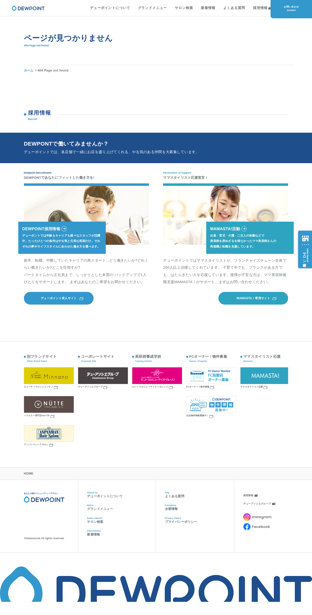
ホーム (29, 73)
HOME (29, 480)
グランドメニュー (144, 9)
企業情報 (199, 515)
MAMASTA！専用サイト (253, 305)
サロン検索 (176, 9)
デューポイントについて (102, 9)
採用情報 (252, 9)
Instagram (262, 523)
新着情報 (200, 9)
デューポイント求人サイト (59, 305)
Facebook (261, 533)
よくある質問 (226, 9)
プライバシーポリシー (199, 529)
